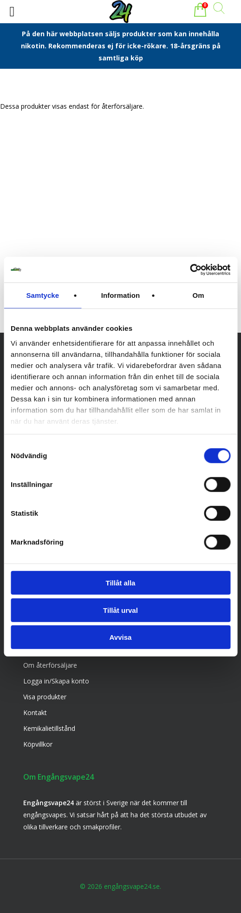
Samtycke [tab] (42, 295)
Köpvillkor (37, 744)
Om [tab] (198, 295)
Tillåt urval (120, 610)
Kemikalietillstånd (49, 728)
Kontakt (35, 712)
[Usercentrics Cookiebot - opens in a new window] (189, 269)
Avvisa (121, 637)
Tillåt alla (121, 583)
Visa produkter (44, 696)
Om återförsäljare (50, 665)
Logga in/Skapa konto (56, 681)
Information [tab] (120, 295)
